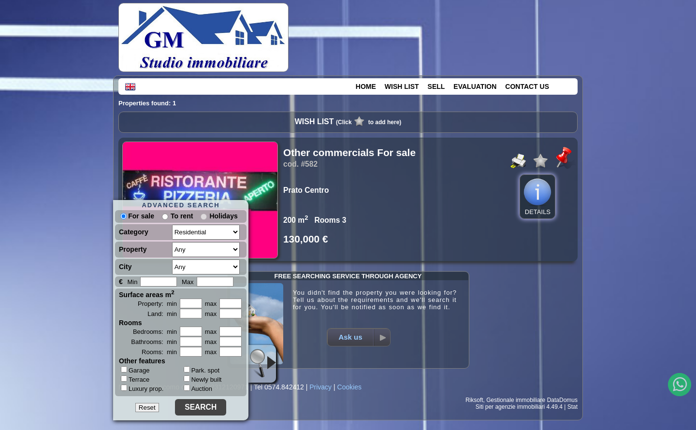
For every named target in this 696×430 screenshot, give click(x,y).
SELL (436, 86)
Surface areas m (146, 294)
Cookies (349, 387)
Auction (198, 388)
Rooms (130, 323)
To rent (182, 216)
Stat (572, 406)
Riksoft (474, 400)
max (211, 303)
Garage (135, 370)
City (125, 267)
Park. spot (202, 370)
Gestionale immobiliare (515, 400)
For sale (137, 216)
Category (133, 232)
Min (132, 282)
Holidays (223, 216)
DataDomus (562, 400)
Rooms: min (159, 352)
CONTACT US (527, 86)
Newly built (203, 379)
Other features (142, 361)
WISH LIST (402, 86)
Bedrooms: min (155, 331)
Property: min (157, 303)
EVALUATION (474, 86)
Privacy (320, 387)
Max (188, 282)
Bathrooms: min (154, 341)
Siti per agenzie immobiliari (510, 406)
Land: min (162, 313)
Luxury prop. (142, 388)
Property (133, 249)
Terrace (135, 379)
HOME (366, 86)
